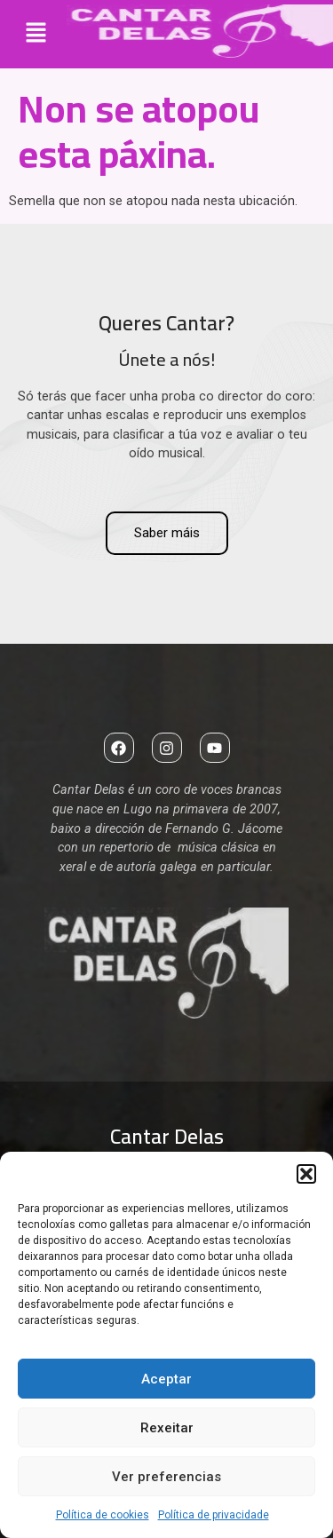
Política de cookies (102, 1515)
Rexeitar (167, 1428)
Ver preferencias (166, 1477)
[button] (306, 1174)
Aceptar (166, 1379)
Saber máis (167, 533)
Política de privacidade (213, 1515)
